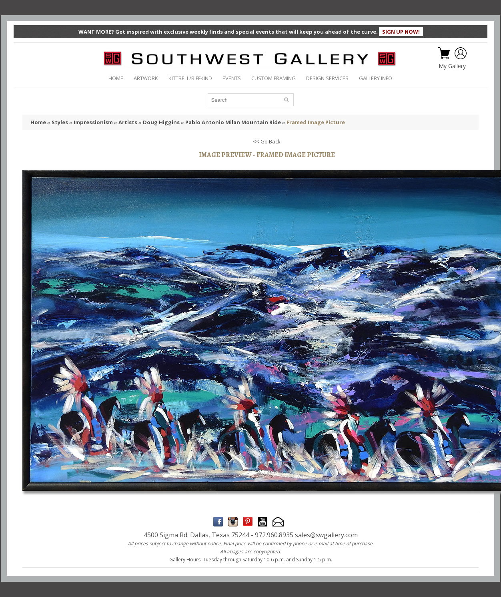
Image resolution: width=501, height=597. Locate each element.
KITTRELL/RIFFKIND (190, 78)
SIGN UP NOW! (401, 31)
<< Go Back (267, 141)
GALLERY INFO (375, 78)
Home (38, 122)
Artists (127, 122)
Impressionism (93, 122)
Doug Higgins (161, 122)
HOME (115, 78)
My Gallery (452, 66)
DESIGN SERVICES (327, 78)
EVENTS (231, 78)
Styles (60, 122)
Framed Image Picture (316, 122)
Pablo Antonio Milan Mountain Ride (233, 122)
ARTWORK (146, 78)
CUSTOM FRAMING (273, 78)
